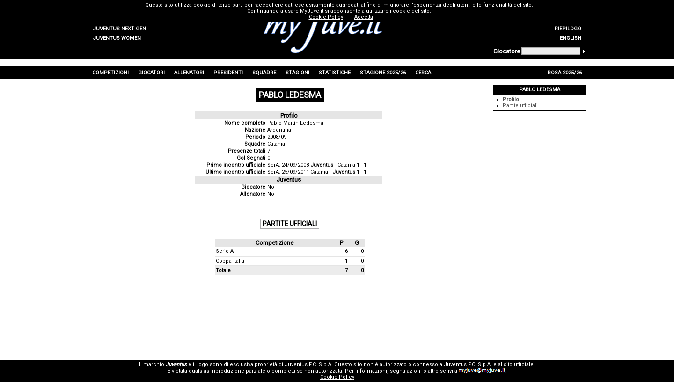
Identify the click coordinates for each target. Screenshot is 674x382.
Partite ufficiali (520, 106)
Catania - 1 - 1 (338, 172)
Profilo (511, 99)
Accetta (363, 17)
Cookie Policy (337, 377)
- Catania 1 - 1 (338, 165)
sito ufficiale (519, 364)
